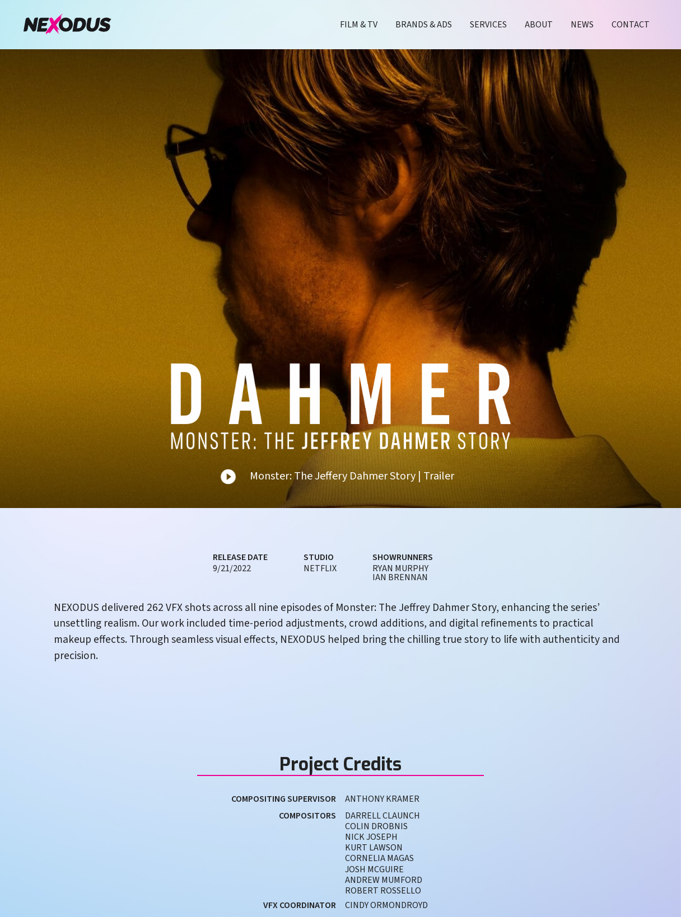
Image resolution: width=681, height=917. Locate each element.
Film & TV (358, 24)
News (582, 24)
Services (488, 24)
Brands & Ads (423, 24)
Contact (631, 24)
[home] (67, 24)
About (539, 24)
